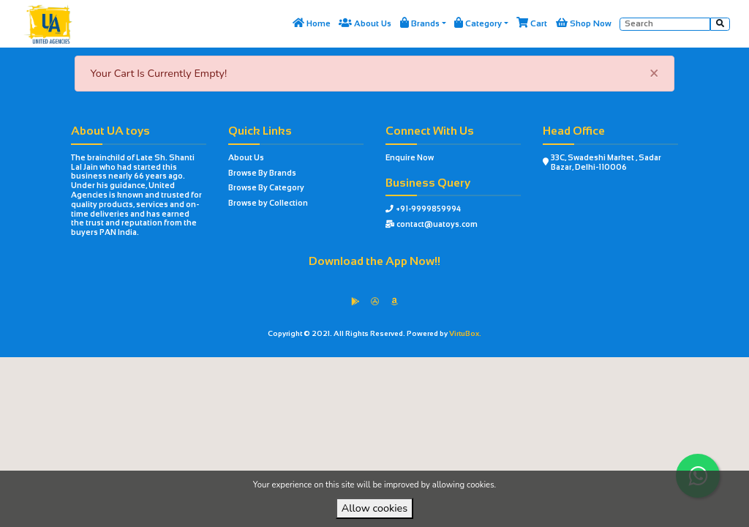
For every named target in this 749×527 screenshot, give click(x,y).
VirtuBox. (465, 333)
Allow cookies (374, 508)
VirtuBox (399, 369)
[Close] (654, 73)
